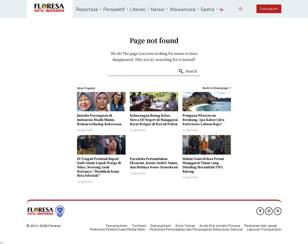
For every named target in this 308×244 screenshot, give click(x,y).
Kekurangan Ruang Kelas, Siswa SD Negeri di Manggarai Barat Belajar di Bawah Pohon (154, 119)
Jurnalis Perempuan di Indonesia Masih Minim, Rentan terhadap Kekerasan (99, 119)
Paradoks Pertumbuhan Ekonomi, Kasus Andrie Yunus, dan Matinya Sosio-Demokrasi (154, 163)
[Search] (187, 71)
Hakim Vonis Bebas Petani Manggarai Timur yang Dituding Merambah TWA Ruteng (203, 165)
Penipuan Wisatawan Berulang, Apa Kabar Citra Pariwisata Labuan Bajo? (203, 119)
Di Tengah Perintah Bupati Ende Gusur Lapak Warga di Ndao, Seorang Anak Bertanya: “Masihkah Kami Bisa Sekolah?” (99, 167)
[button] (241, 9)
